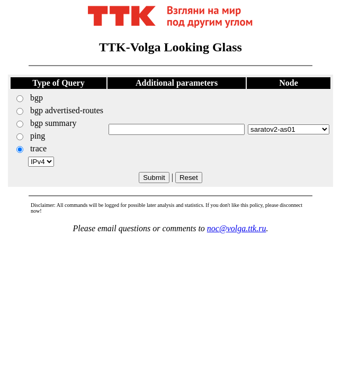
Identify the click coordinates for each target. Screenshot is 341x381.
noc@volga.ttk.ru (236, 228)
